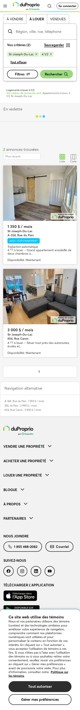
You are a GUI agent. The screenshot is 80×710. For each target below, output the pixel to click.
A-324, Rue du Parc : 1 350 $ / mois (24, 401)
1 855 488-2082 (22, 546)
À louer (36, 19)
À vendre (15, 19)
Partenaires (18, 518)
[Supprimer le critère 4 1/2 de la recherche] (47, 54)
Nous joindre (16, 536)
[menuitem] (40, 446)
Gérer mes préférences (40, 699)
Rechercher (56, 74)
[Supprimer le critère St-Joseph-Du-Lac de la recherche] (23, 54)
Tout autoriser (40, 686)
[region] (40, 659)
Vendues (58, 19)
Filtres (22, 74)
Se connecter (67, 6)
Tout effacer (18, 62)
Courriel (59, 546)
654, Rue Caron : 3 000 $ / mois (22, 409)
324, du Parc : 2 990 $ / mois (20, 405)
